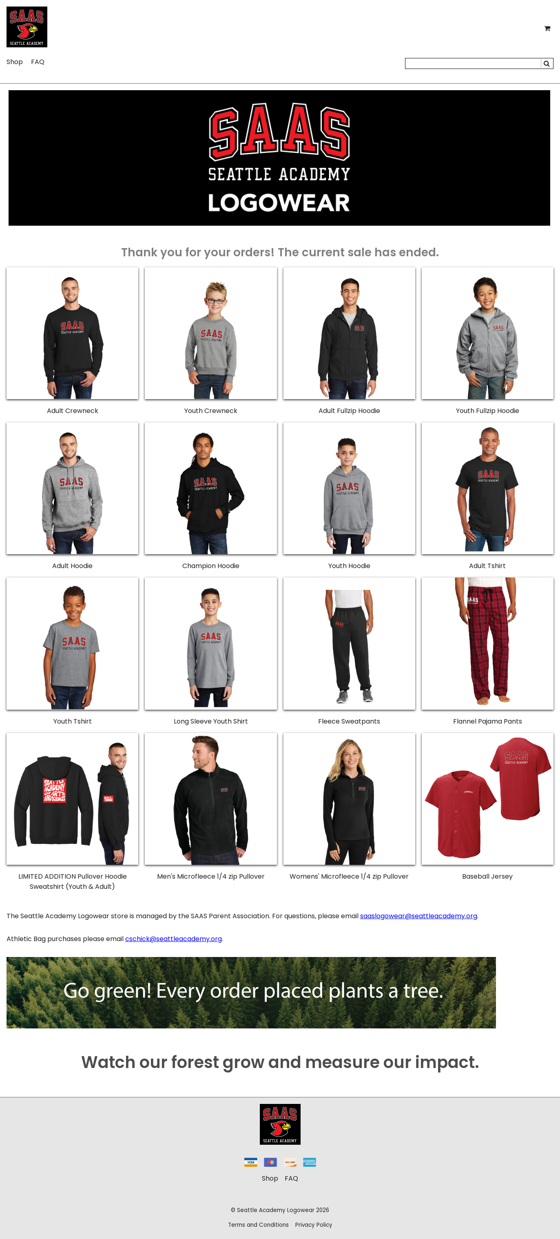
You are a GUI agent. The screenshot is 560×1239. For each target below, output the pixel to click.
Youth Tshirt (72, 721)
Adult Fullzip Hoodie (349, 410)
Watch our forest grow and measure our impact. (280, 1062)
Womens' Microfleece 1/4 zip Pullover (349, 876)
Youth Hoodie (349, 566)
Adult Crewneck (72, 410)
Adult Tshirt (487, 566)
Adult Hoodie (72, 566)
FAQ (37, 62)
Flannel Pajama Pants (487, 721)
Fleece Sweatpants (349, 721)
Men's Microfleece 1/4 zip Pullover (211, 876)
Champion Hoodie (210, 566)
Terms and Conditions (258, 1225)
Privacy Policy (313, 1225)
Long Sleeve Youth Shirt (211, 721)
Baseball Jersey (487, 876)
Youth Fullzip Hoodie (487, 410)
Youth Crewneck (210, 410)
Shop (15, 62)
